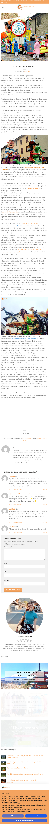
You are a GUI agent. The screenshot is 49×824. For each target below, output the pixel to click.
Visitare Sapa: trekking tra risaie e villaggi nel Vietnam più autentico (27, 714)
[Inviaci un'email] (24, 640)
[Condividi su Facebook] (21, 433)
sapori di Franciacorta (10, 212)
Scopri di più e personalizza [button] (24, 820)
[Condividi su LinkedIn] (28, 433)
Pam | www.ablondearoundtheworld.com (23, 494)
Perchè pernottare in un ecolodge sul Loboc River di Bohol (25, 727)
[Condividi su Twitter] (23, 433)
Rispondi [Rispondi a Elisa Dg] (45, 489)
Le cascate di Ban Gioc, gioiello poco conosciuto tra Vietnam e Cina (25, 708)
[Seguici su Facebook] (18, 640)
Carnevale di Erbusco (30, 223)
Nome (6, 563)
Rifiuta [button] (13, 816)
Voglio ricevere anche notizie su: (11, 745)
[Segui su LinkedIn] (27, 640)
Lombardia (26, 64)
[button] (46, 787)
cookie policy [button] (15, 802)
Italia (21, 64)
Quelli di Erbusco (34, 188)
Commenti (10, 722)
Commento (8, 547)
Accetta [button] (36, 816)
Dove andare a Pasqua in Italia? (17, 720)
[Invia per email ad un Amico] (25, 433)
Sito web (6, 580)
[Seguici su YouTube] (30, 640)
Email (6, 571)
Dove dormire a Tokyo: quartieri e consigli (21, 732)
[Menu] (2, 7)
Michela (12, 509)
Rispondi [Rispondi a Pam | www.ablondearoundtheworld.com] (45, 504)
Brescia (39, 438)
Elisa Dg (12, 476)
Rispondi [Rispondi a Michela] (45, 522)
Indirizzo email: (24, 760)
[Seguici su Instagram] (21, 640)
